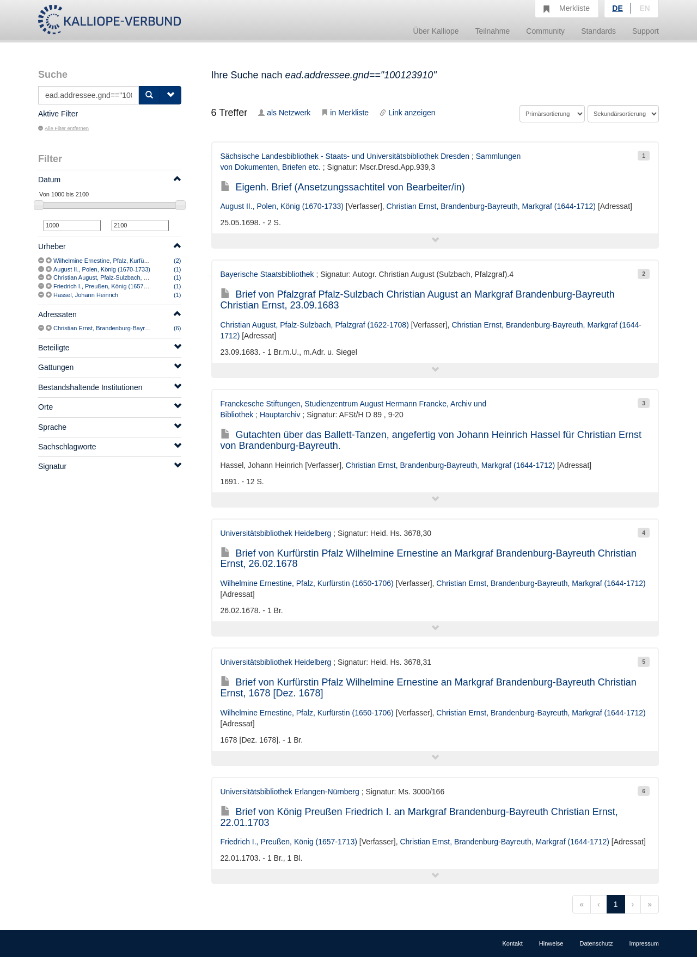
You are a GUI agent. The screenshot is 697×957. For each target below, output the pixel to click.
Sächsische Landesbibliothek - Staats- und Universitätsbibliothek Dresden (345, 156)
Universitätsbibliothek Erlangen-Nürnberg (290, 791)
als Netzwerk (284, 112)
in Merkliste (345, 112)
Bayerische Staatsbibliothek (267, 274)
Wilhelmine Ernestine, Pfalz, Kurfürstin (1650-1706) (121, 260)
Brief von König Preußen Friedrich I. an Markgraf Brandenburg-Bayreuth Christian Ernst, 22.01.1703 (419, 817)
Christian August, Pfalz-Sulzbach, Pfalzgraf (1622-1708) (127, 277)
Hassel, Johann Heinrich (85, 295)
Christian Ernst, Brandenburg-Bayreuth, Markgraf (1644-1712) (135, 328)
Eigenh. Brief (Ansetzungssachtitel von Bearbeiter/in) (343, 187)
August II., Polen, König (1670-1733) (101, 269)
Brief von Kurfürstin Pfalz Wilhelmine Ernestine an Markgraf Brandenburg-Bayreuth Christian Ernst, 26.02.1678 (429, 559)
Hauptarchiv (280, 414)
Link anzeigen (407, 112)
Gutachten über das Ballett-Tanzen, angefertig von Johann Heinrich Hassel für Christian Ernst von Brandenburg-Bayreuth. (431, 440)
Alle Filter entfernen (63, 128)
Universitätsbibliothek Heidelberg (276, 533)
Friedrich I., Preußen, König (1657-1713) (107, 286)
